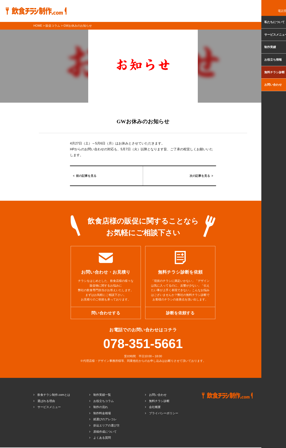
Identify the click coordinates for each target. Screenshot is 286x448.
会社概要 (153, 407)
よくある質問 (100, 438)
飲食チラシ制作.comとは (51, 395)
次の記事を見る (201, 175)
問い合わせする (106, 313)
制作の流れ (98, 407)
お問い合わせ (156, 395)
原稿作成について (103, 432)
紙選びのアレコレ (103, 420)
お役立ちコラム (101, 401)
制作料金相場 (100, 413)
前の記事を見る (84, 175)
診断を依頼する (180, 313)
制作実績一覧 (100, 395)
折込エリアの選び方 (104, 426)
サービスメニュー (47, 407)
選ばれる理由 (44, 401)
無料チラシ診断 (157, 401)
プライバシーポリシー (161, 413)
